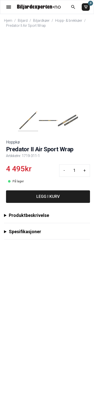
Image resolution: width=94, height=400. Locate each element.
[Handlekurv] (86, 7)
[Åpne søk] (73, 7)
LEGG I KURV (48, 196)
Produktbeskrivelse (29, 215)
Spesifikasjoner (25, 231)
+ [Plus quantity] (84, 170)
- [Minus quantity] (64, 170)
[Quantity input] (74, 171)
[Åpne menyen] (8, 7)
